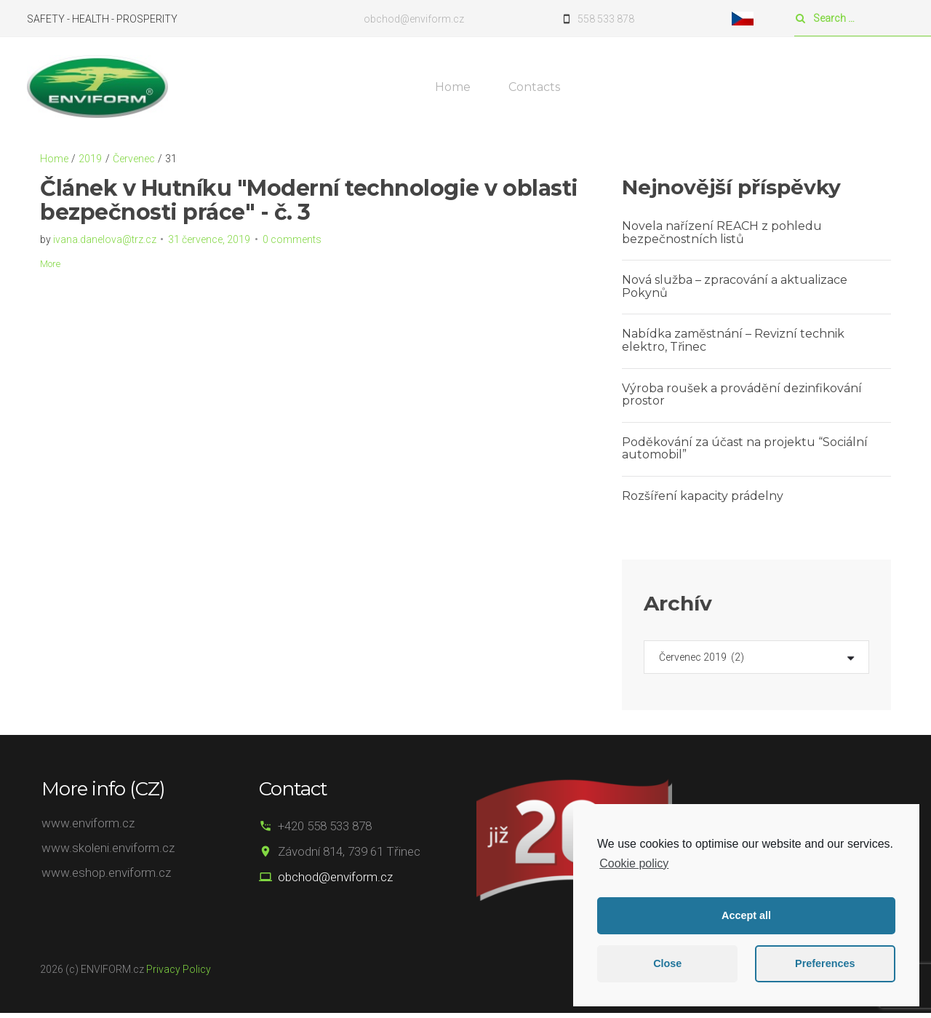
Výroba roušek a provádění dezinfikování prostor (742, 399)
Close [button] (667, 963)
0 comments (292, 244)
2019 (90, 163)
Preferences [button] (825, 963)
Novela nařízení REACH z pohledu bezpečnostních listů (722, 237)
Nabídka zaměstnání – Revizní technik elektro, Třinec (733, 345)
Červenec (134, 163)
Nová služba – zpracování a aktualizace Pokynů (734, 290)
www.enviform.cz (88, 827)
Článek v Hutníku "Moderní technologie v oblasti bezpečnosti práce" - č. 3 (309, 204)
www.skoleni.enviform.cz (108, 852)
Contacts (537, 89)
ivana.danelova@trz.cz (104, 244)
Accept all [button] (746, 915)
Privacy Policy (178, 973)
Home (456, 89)
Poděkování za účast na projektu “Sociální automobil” (745, 453)
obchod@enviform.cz (326, 881)
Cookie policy (633, 863)
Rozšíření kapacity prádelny (702, 500)
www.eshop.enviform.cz (106, 877)
